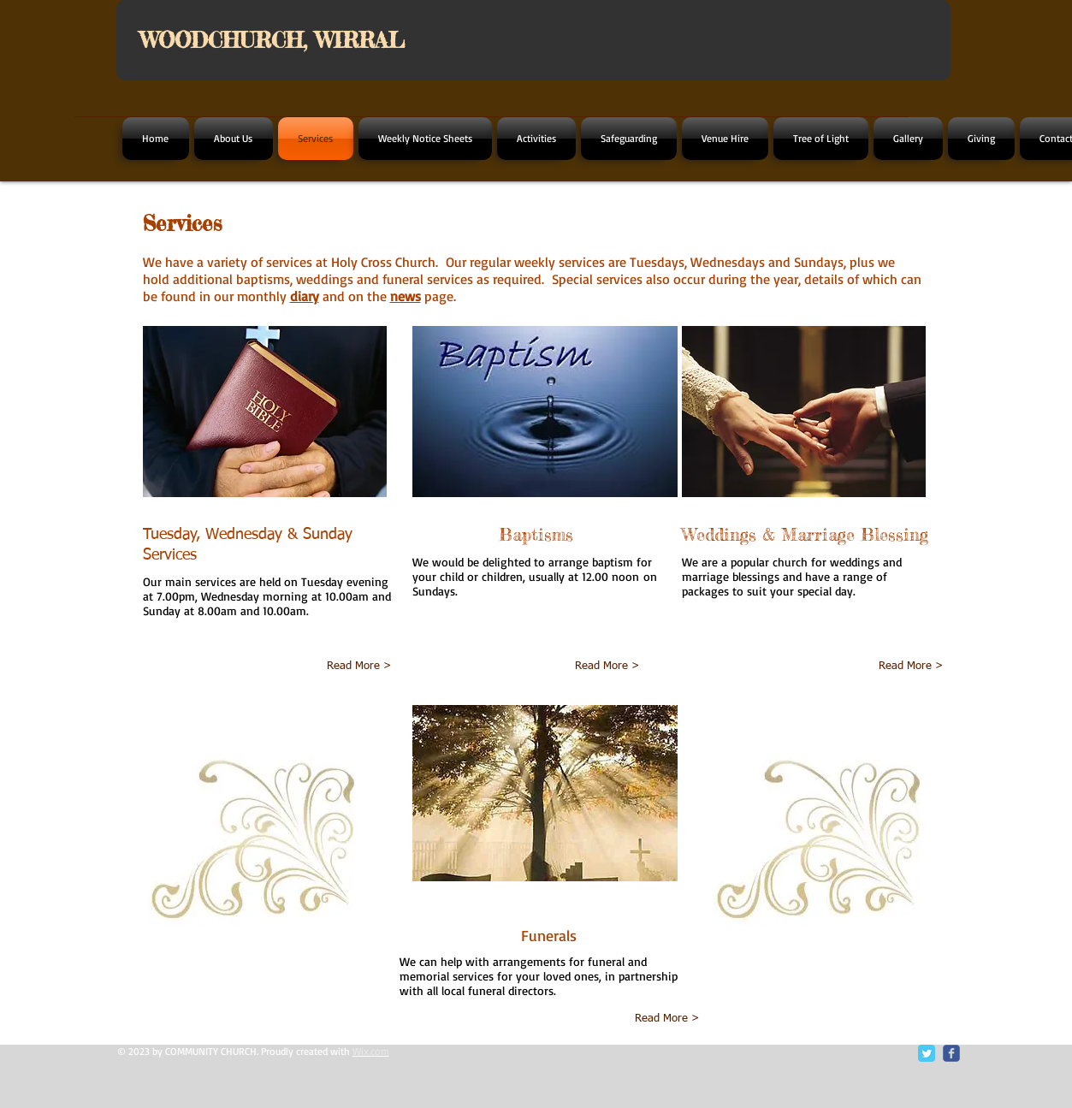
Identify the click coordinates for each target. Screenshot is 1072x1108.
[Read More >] (335, 666)
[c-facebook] (951, 1053)
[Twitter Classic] (926, 1053)
